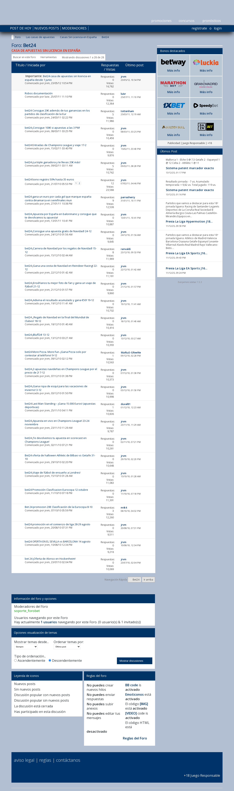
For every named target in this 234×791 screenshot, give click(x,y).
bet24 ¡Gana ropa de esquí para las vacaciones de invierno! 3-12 (56, 388)
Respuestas (110, 65)
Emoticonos (134, 694)
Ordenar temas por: (69, 642)
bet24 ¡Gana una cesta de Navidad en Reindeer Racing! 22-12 (61, 267)
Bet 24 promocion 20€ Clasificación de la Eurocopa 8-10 (58, 507)
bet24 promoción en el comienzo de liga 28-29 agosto (57, 524)
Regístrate (199, 28)
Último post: (134, 65)
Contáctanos (68, 760)
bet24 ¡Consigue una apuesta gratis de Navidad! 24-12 (58, 231)
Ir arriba (148, 579)
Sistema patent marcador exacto (190, 168)
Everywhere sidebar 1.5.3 (190, 282)
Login (218, 28)
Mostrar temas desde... (31, 642)
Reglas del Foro (135, 738)
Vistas (110, 69)
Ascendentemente (29, 660)
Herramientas (49, 57)
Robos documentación (39, 93)
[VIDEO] (131, 713)
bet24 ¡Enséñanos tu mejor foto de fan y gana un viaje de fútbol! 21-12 (60, 284)
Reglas (45, 760)
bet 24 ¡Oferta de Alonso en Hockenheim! (50, 558)
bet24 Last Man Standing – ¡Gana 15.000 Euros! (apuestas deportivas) (60, 405)
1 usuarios (49, 622)
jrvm (47, 83)
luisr (47, 96)
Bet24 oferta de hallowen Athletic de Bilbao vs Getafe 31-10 (60, 457)
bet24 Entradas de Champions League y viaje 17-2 (55, 145)
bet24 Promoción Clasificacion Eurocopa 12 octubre (56, 490)
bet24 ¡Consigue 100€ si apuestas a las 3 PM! (52, 127)
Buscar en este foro (24, 57)
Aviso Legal (24, 760)
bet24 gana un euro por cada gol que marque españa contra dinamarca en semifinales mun (58, 198)
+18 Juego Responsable (202, 773)
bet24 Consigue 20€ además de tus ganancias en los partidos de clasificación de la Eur (57, 112)
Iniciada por (36, 65)
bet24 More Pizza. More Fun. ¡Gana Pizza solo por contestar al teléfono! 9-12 (55, 353)
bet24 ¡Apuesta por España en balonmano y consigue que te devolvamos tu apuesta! (61, 215)
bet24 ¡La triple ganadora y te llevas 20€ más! (52, 162)
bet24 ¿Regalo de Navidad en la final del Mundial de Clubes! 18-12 (57, 319)
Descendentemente (65, 660)
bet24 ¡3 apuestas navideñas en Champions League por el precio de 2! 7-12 (61, 370)
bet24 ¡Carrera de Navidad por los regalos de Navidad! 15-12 (61, 250)
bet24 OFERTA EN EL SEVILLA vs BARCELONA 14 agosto (57, 541)
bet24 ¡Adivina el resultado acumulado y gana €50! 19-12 (59, 300)
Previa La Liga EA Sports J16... (186, 253)
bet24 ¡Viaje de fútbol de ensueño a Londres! (52, 472)
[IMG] (144, 704)
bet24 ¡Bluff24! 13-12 (37, 334)
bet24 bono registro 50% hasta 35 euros (49, 179)
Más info (173, 70)
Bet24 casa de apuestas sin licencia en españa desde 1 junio (58, 77)
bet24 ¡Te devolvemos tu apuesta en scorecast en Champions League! (56, 439)
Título (20, 65)
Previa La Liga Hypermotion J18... (189, 221)
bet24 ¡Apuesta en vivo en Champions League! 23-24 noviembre (57, 422)
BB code (131, 685)
